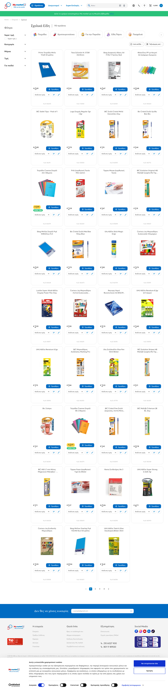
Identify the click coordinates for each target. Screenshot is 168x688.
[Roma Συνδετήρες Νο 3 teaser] (113, 470)
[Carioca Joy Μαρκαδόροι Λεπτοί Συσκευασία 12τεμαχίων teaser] (80, 291)
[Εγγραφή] (131, 611)
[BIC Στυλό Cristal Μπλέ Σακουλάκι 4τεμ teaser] (114, 112)
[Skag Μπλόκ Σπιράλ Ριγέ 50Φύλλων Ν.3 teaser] (47, 232)
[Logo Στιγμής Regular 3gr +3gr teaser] (80, 112)
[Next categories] (161, 34)
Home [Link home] (6, 20)
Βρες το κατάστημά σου (75, 631)
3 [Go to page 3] (99, 589)
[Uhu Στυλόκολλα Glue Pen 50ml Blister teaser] (114, 350)
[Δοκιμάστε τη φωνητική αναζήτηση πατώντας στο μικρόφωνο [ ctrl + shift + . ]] (124, 6)
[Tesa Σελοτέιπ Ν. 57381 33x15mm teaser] (80, 53)
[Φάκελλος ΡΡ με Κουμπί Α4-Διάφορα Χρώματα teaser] (147, 53)
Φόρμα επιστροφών (73, 635)
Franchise (36, 646)
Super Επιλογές (74, 5)
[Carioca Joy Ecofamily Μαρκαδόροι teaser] (47, 529)
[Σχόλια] (59, 95)
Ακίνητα (35, 643)
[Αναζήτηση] (89, 5)
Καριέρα (35, 639)
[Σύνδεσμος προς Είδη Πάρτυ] (114, 34)
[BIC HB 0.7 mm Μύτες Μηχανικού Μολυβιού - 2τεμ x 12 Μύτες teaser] (47, 470)
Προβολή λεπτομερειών (131, 684)
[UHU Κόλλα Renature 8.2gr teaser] (47, 350)
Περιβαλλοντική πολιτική (75, 646)
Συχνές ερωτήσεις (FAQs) (109, 635)
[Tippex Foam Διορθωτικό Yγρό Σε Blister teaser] (80, 470)
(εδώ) (112, 14)
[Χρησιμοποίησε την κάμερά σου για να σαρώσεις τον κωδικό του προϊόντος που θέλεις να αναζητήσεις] (120, 6)
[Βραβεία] (15, 641)
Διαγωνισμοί (55, 5)
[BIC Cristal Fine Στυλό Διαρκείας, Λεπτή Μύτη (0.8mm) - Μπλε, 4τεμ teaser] (114, 409)
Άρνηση (149, 669)
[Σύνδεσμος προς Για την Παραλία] (91, 34)
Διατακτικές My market (75, 643)
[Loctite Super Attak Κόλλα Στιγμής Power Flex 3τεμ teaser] (47, 291)
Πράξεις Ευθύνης (39, 635)
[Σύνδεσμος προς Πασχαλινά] (135, 34)
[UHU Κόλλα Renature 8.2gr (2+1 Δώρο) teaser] (147, 291)
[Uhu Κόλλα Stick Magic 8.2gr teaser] (114, 232)
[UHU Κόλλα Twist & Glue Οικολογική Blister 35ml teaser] (114, 529)
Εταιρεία (35, 631)
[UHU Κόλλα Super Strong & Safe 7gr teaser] (147, 470)
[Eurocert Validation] (148, 642)
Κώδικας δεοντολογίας (75, 639)
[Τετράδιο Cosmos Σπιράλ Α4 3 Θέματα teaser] (47, 171)
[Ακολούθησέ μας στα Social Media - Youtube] (144, 631)
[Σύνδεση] (133, 5)
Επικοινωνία (105, 631)
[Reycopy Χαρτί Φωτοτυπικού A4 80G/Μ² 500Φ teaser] (114, 291)
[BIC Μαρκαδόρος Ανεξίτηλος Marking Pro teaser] (80, 350)
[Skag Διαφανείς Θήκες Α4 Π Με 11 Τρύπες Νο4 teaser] (114, 53)
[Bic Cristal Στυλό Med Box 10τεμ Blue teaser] (80, 232)
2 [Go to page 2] (95, 589)
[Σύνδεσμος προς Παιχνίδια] (40, 34)
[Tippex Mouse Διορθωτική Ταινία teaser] (114, 171)
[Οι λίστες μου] (54, 95)
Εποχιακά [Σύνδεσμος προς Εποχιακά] (15, 20)
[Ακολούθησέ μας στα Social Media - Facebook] (136, 631)
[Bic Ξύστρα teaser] (47, 409)
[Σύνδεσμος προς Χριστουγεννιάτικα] (64, 34)
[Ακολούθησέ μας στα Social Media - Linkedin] (149, 631)
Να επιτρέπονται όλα (149, 662)
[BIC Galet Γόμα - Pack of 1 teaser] (46, 112)
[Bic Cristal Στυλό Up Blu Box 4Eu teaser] (147, 112)
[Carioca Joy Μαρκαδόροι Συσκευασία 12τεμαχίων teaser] (147, 232)
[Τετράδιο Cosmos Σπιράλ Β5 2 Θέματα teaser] (80, 409)
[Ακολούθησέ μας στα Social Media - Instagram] (140, 631)
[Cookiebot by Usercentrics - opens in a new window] (14, 683)
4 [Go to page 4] (104, 589)
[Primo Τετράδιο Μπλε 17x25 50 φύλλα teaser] (47, 53)
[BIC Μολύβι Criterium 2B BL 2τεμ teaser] (147, 409)
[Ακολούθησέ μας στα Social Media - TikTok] (153, 631)
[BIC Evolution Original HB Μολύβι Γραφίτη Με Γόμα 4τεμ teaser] (147, 171)
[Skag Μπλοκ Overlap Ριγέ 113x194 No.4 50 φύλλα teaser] (80, 529)
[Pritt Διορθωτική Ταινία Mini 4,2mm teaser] (80, 171)
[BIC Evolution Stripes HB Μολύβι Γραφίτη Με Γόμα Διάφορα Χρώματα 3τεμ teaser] (147, 350)
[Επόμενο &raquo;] (108, 589)
